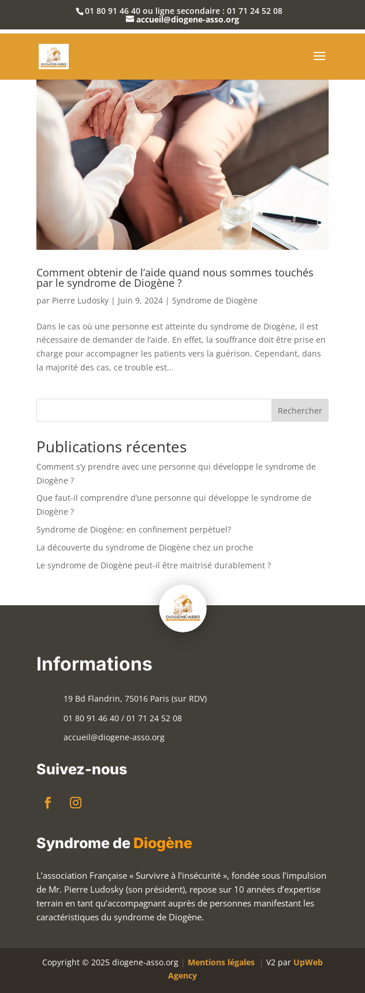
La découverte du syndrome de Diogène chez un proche (144, 547)
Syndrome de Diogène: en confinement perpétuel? (133, 529)
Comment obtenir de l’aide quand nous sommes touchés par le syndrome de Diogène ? (175, 277)
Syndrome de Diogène (215, 300)
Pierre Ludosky (80, 300)
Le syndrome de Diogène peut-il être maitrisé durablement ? (153, 565)
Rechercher (300, 410)
